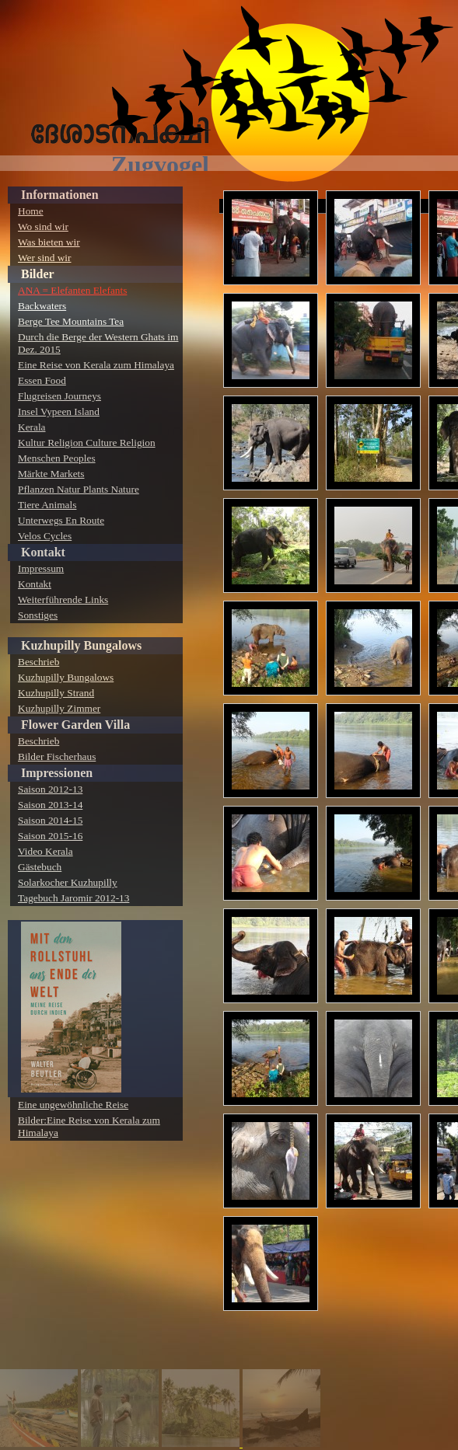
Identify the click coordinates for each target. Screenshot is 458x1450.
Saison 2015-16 (50, 836)
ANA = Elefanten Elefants (72, 290)
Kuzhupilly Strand (56, 693)
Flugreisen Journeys (59, 396)
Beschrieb (38, 661)
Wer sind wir (45, 257)
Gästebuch (39, 867)
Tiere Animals (47, 505)
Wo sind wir (43, 226)
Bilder (37, 274)
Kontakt (43, 552)
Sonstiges (38, 615)
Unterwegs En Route (61, 520)
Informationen (60, 194)
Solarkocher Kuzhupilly (67, 882)
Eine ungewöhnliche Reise (73, 1104)
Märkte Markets (51, 473)
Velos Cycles (45, 536)
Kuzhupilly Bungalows (81, 645)
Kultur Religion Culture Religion (87, 442)
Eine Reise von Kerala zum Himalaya (96, 365)
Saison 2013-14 (50, 804)
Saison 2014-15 (50, 820)
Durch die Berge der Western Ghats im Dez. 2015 (98, 343)
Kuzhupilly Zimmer (59, 708)
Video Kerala (45, 851)
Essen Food (42, 380)
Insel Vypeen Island (59, 411)
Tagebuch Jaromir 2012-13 (73, 898)
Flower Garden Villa (75, 724)
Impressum (41, 568)
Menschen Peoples (57, 458)
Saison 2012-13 (50, 789)
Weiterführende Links (63, 599)
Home (31, 211)
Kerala (32, 427)
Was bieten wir (49, 242)
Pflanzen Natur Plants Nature (78, 489)
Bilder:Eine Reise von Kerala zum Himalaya (89, 1126)
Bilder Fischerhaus (57, 756)
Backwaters (42, 306)
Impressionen (57, 772)
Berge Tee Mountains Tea (71, 321)
